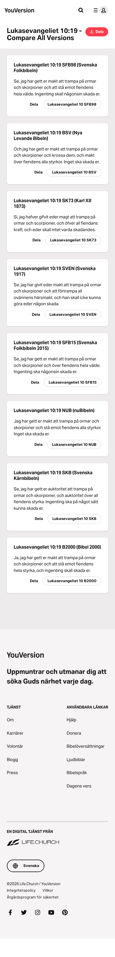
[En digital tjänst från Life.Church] (57, 834)
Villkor (47, 890)
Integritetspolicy (21, 890)
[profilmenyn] (99, 10)
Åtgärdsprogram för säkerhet (33, 897)
